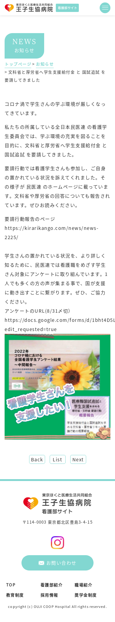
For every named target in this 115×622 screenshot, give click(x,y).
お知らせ (45, 64)
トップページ (18, 64)
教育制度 (15, 595)
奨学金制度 (86, 595)
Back (37, 459)
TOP (11, 585)
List (57, 459)
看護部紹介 (51, 585)
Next (78, 459)
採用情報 (49, 595)
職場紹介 (83, 585)
